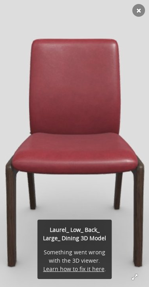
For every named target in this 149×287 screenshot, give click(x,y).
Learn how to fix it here (73, 269)
